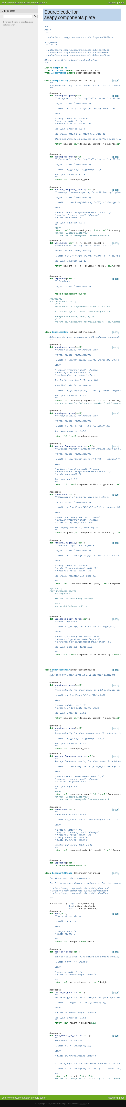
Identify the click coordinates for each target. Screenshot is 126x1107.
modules (112, 2)
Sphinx (83, 1104)
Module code (38, 2)
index (121, 2)
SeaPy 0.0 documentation (15, 2)
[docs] (115, 80)
